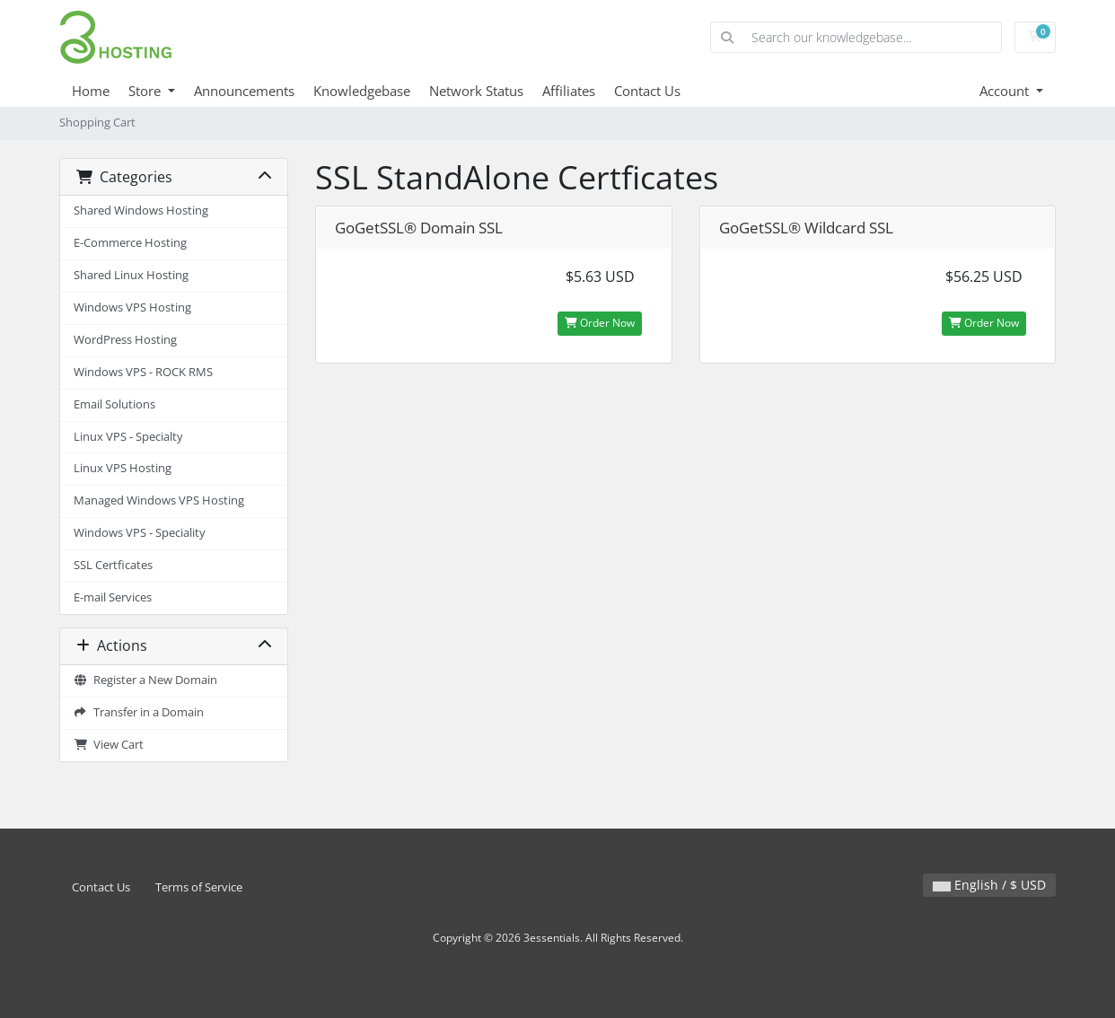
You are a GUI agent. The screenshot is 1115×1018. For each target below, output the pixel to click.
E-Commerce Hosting (130, 242)
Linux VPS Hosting (122, 468)
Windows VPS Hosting (132, 307)
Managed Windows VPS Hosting (159, 500)
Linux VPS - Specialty (128, 436)
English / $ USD (989, 884)
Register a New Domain (145, 680)
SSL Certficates (113, 565)
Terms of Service (198, 887)
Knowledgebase (361, 91)
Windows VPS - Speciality (140, 532)
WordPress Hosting (125, 339)
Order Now (600, 322)
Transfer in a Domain (139, 712)
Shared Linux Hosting (131, 275)
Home (91, 91)
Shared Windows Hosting (141, 210)
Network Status (476, 91)
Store (146, 91)
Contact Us (647, 91)
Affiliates (568, 91)
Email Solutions (114, 404)
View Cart (109, 744)
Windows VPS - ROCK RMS (143, 372)
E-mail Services (113, 597)
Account (1005, 91)
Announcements (244, 91)
